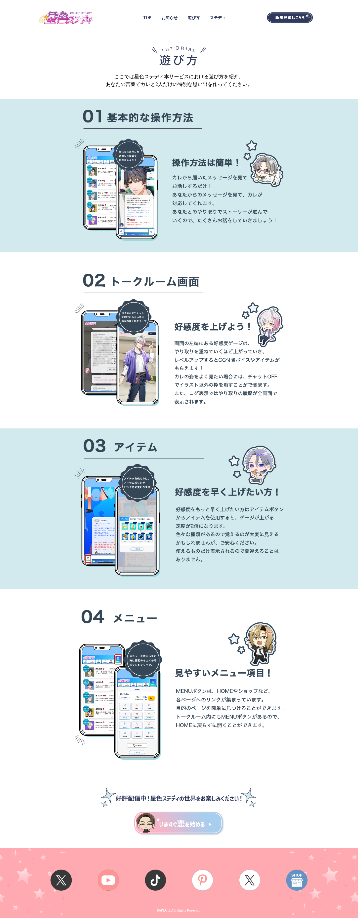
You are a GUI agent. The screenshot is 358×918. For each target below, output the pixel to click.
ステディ (218, 18)
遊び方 (194, 18)
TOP (147, 17)
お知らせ (170, 18)
